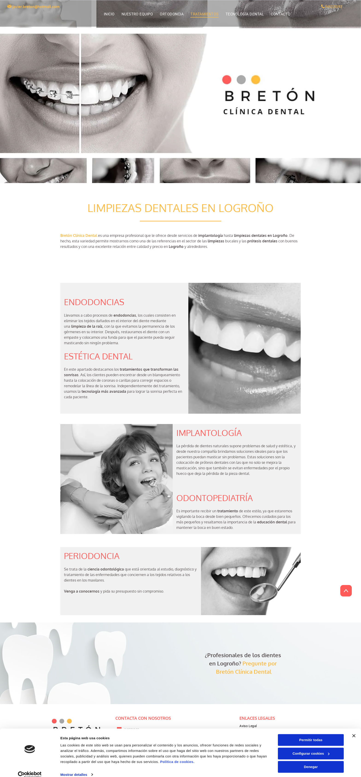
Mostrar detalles (73, 768)
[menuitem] (109, 14)
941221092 (333, 6)
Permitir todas (311, 733)
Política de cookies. (177, 755)
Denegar (311, 760)
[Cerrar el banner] (353, 729)
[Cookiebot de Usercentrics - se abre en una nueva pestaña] (30, 768)
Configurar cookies (310, 747)
